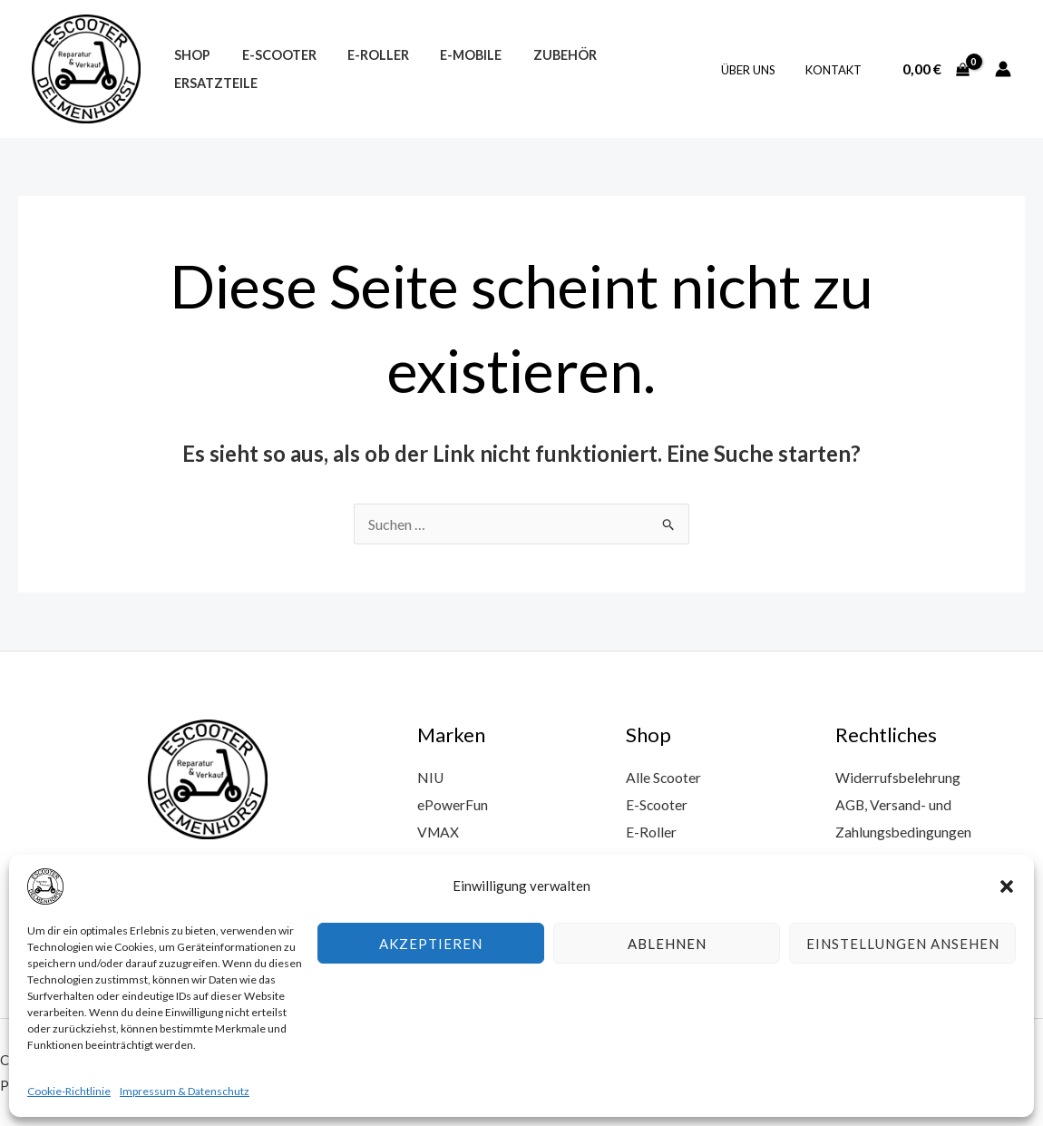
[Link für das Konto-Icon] (1003, 69)
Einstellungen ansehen (902, 943)
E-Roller (365, 69)
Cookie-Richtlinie (69, 1091)
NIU (430, 777)
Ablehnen (667, 943)
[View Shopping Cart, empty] (935, 69)
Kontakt (836, 70)
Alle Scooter (664, 777)
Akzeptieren (431, 943)
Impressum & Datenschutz (184, 1091)
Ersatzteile (641, 69)
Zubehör (542, 69)
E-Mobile (453, 69)
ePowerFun (452, 803)
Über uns (757, 70)
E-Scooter (271, 69)
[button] (1007, 886)
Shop (189, 69)
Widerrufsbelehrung (898, 777)
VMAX (439, 830)
